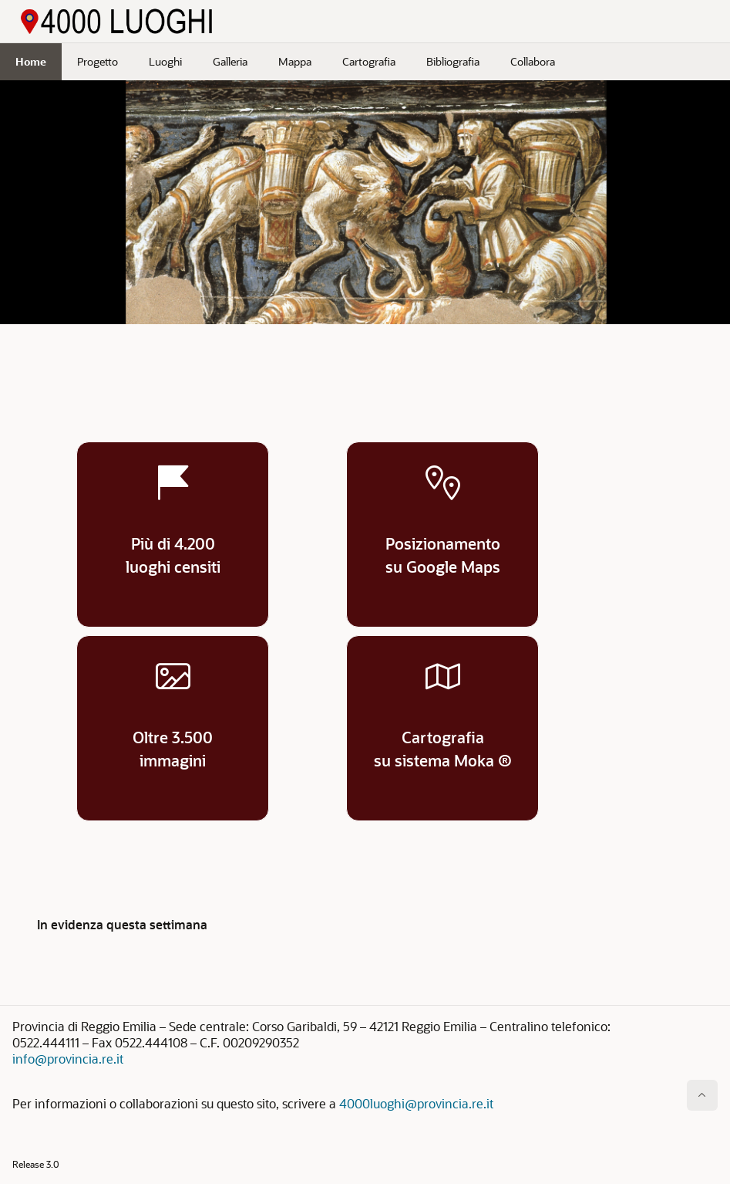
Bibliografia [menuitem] (452, 61)
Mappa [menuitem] (294, 61)
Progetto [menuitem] (97, 61)
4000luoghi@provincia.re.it (416, 1103)
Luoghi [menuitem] (165, 61)
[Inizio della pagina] (702, 1095)
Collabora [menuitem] (532, 61)
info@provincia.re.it (67, 1058)
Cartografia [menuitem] (368, 61)
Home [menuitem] (30, 61)
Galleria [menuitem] (230, 61)
